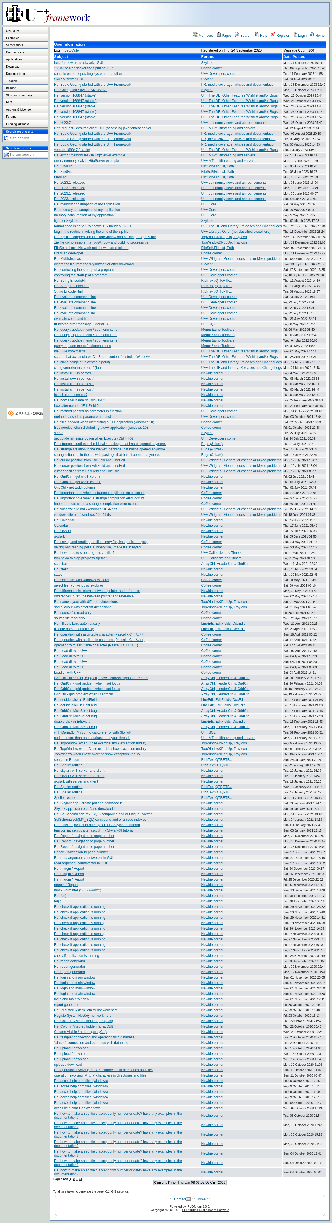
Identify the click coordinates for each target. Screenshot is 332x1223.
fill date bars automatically (74, 629)
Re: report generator (69, 961)
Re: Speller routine (68, 765)
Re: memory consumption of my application (87, 204)
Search (243, 36)
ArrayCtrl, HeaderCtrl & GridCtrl (225, 564)
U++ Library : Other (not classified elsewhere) (235, 232)
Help (261, 36)
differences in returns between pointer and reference (94, 596)
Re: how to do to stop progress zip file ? (84, 553)
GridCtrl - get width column (74, 487)
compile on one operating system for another (88, 74)
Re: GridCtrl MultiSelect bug (75, 711)
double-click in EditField (72, 722)
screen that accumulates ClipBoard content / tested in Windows (102, 357)
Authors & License (18, 109)
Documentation (16, 73)
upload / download (68, 1065)
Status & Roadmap (19, 95)
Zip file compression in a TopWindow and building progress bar (102, 242)
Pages (223, 36)
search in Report (66, 760)
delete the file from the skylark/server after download (94, 264)
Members (203, 36)
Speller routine (65, 798)
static (58, 575)
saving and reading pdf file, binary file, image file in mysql (97, 547)
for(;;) (58, 901)
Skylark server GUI (68, 79)
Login (300, 36)
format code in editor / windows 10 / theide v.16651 (92, 226)
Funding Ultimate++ (19, 124)
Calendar (61, 526)
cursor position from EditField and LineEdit (86, 471)
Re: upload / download (71, 1048)
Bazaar (11, 88)
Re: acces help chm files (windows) (81, 1081)
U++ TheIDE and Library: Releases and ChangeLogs (241, 226)
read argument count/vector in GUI (80, 863)
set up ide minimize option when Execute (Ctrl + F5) (93, 438)
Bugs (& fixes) (212, 444)
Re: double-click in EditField (75, 700)
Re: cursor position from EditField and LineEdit (89, 460)
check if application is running (76, 956)
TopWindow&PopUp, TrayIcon (224, 237)
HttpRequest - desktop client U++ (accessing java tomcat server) (103, 128)
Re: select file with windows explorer (81, 580)
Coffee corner (211, 68)
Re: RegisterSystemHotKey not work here (86, 1010)
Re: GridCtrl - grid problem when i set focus (87, 683)
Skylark (207, 63)
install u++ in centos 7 (70, 395)
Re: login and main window (74, 977)
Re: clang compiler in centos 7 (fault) (82, 362)
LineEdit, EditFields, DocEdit (223, 624)
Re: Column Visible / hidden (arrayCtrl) (83, 1021)
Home (317, 36)
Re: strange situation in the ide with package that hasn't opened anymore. (110, 444)
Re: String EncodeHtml (71, 281)
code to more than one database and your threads (92, 738)
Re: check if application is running (79, 907)
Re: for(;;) (61, 896)
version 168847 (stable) (72, 150)
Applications (14, 59)
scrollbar (60, 564)
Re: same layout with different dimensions (86, 602)
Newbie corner (212, 373)
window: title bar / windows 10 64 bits (82, 515)
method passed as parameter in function (84, 417)
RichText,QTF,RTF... (216, 281)
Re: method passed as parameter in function (88, 411)
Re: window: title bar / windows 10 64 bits (85, 509)
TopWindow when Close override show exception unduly (97, 754)
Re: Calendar (64, 520)
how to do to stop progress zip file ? (81, 558)
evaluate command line (71, 319)
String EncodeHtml (68, 291)
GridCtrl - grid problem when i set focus (84, 694)
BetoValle (71, 50)
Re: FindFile (63, 166)
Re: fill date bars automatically (77, 624)
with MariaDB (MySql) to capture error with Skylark (92, 732)
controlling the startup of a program (80, 275)
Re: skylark (62, 531)
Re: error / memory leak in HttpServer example (89, 155)
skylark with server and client (76, 781)
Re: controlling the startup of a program (84, 270)
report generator (66, 1005)
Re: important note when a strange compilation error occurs (99, 493)
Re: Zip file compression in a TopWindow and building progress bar (105, 237)
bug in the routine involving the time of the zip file (91, 232)
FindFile (60, 177)
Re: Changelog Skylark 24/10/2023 (80, 90)
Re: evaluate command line (75, 297)
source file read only (69, 618)
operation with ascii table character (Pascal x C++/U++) (96, 645)
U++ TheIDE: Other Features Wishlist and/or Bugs (239, 95)
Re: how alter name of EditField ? (79, 400)
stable (58, 433)
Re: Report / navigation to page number (84, 836)
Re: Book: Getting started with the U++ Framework (92, 85)
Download (12, 66)
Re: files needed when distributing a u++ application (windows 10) (104, 422)
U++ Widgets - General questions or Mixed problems (241, 259)
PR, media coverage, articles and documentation (238, 85)
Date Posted (294, 56)
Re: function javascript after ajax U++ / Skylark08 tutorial (97, 825)
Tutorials (11, 81)
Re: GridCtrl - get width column (77, 477)
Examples (12, 38)
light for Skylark (66, 221)
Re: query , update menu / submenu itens (85, 330)
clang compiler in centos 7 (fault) (79, 368)
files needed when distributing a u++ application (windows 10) (101, 428)
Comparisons (15, 52)
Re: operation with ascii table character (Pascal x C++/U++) (99, 634)
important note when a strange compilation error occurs (96, 504)
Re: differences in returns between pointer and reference (97, 591)
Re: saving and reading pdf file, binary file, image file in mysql (101, 542)
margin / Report (66, 885)
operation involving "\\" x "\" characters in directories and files (100, 1075)
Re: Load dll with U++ (70, 651)
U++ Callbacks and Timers (221, 553)
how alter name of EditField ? (76, 406)
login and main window (71, 999)
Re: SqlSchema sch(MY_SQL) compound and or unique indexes (103, 814)
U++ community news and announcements (233, 123)
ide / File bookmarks (69, 351)
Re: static (61, 569)
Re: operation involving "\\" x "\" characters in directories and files (103, 1070)
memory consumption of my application (84, 215)
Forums (11, 116)
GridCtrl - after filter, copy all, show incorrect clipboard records (101, 678)
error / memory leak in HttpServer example (86, 161)
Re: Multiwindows (67, 259)
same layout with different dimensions (82, 607)
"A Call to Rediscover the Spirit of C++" (83, 68)
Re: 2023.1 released (69, 183)
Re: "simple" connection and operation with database (94, 1037)
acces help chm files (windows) (77, 1108)
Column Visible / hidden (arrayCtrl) (80, 1032)
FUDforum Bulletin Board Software (205, 1210)
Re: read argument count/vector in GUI (83, 858)
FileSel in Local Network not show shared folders (91, 248)
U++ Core (208, 204)
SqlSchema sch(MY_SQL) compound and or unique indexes (100, 820)
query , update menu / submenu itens (82, 346)
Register (279, 36)
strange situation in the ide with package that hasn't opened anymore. (107, 455)
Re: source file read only (72, 613)
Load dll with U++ (67, 673)
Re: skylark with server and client (79, 771)
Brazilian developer (68, 253)
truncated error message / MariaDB (81, 324)
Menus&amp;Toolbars (218, 330)
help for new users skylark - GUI (78, 63)
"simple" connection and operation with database (91, 1043)
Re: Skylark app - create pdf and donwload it (88, 803)
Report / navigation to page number (81, 852)
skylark (59, 536)
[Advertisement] (258, 13)
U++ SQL (208, 324)
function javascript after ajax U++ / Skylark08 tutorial (93, 830)
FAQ (9, 102)
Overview (12, 30)
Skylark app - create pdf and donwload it (84, 809)
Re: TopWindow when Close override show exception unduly (100, 743)
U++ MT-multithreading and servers (228, 128)
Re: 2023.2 (62, 123)
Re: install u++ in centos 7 (74, 373)
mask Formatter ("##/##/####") (77, 890)
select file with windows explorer (78, 585)
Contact (180, 1199)
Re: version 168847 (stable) (75, 95)
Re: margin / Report (69, 869)
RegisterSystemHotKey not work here (82, 1016)
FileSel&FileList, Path (217, 166)
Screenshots (14, 45)
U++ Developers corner (219, 74)
